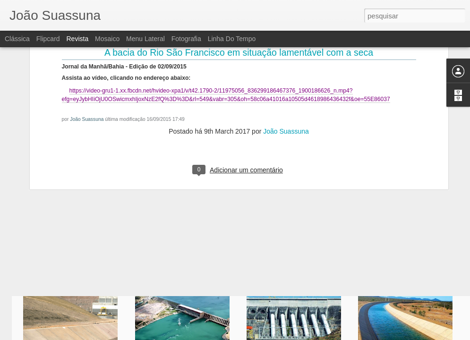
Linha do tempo (232, 38)
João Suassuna (86, 59)
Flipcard (48, 38)
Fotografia (186, 38)
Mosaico (107, 38)
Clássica (17, 38)
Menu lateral (145, 38)
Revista (77, 38)
